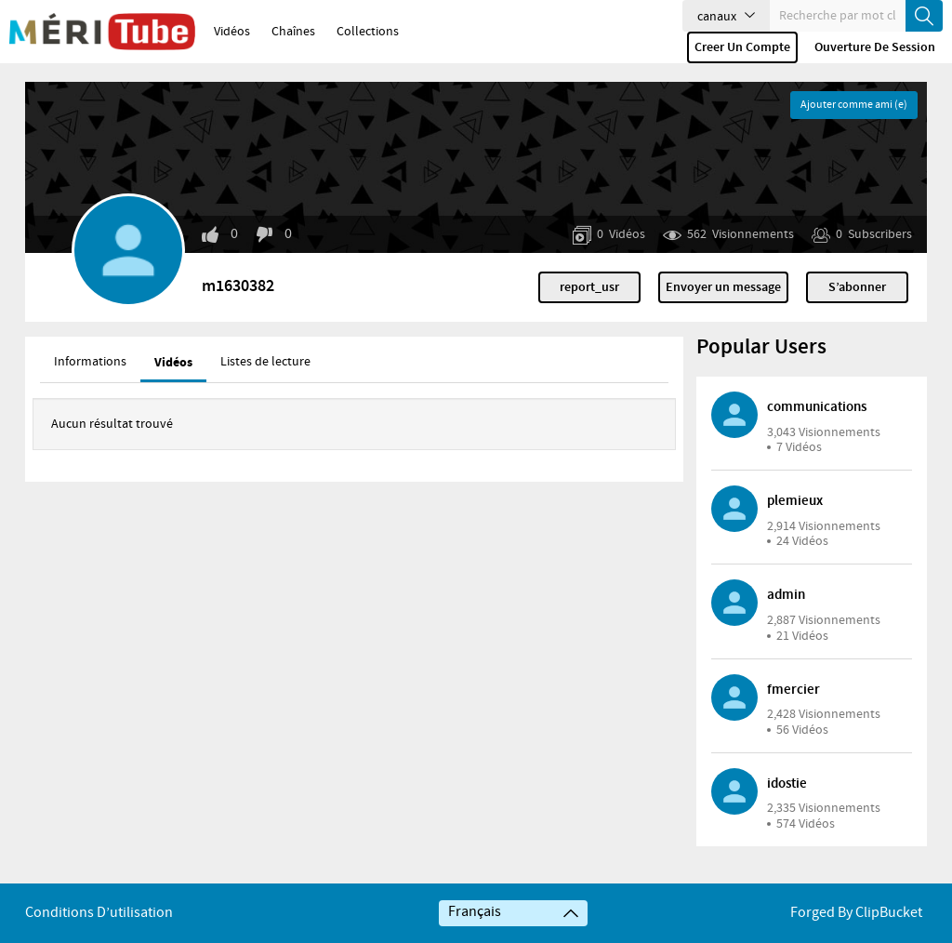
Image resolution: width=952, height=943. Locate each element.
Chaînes (293, 31)
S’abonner (857, 287)
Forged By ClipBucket (856, 913)
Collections (368, 31)
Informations (90, 361)
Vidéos (232, 31)
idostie (787, 784)
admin (786, 595)
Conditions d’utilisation (99, 913)
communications (816, 407)
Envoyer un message (723, 287)
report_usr (589, 287)
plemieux (795, 501)
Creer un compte (742, 47)
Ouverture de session (874, 47)
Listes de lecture (265, 361)
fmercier (793, 690)
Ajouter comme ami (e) (853, 105)
